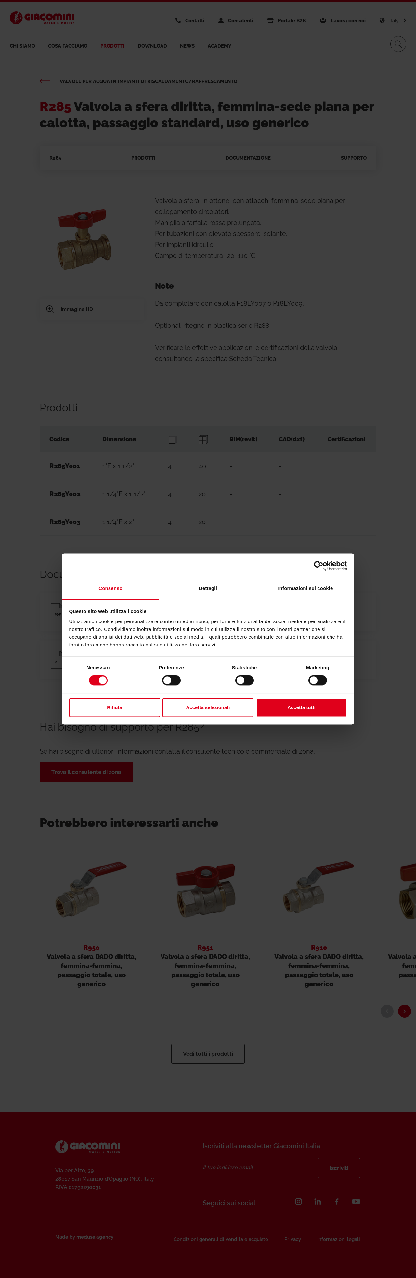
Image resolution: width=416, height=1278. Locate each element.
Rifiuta (114, 707)
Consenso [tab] (110, 588)
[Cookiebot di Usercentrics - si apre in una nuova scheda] (318, 566)
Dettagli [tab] (208, 588)
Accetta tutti (301, 707)
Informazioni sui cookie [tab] (305, 588)
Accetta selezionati (208, 707)
